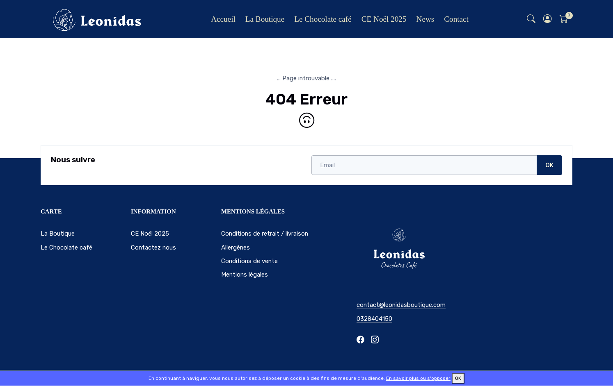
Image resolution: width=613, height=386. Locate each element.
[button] (548, 19)
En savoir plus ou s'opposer (418, 378)
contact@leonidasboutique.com (401, 305)
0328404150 (374, 318)
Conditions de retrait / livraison (264, 233)
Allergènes (235, 247)
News (425, 19)
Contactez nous (153, 247)
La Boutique (264, 19)
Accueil (223, 19)
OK (549, 165)
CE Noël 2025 (384, 19)
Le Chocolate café (323, 19)
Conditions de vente (249, 261)
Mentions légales (244, 274)
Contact (456, 19)
